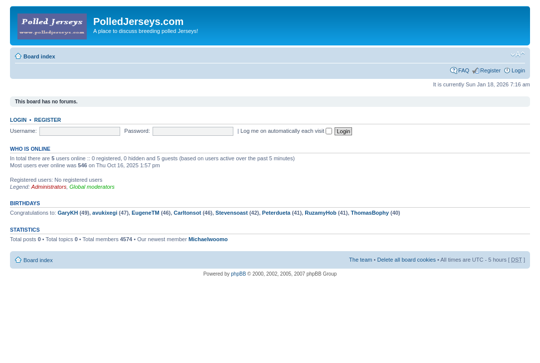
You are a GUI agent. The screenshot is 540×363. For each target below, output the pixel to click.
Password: (137, 131)
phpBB (238, 274)
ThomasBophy (370, 213)
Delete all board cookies (406, 260)
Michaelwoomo (208, 239)
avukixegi (104, 213)
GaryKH (67, 213)
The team (360, 260)
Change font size (518, 54)
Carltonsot (187, 213)
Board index (39, 56)
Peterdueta (276, 213)
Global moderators (92, 187)
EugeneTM (146, 213)
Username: (23, 131)
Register (490, 70)
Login (518, 70)
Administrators (48, 187)
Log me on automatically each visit (286, 131)
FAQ (463, 70)
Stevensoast (231, 213)
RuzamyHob (321, 213)
